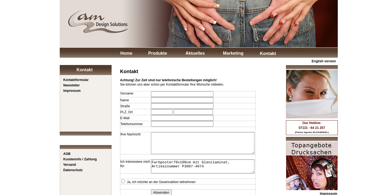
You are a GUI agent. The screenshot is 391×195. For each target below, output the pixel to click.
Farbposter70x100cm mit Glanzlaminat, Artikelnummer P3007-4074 (200, 172)
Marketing (233, 53)
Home (126, 53)
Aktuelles (195, 53)
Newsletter (71, 85)
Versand (69, 165)
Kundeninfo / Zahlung (80, 159)
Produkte (157, 53)
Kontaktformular (76, 80)
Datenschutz (73, 170)
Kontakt (268, 53)
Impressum (72, 91)
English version (324, 61)
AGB (67, 154)
